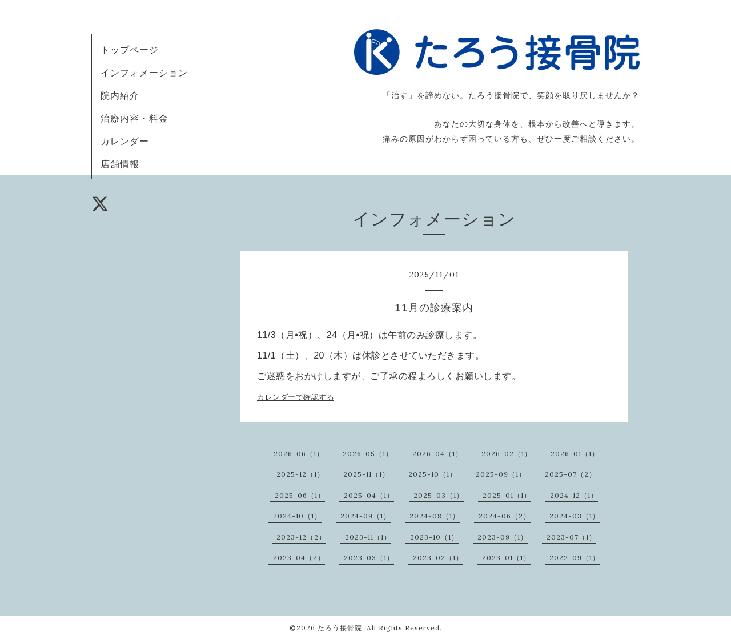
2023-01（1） (506, 557)
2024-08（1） (434, 516)
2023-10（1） (434, 537)
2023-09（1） (502, 537)
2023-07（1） (571, 537)
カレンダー (125, 141)
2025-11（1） (366, 474)
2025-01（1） (507, 495)
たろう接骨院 (340, 627)
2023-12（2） (301, 537)
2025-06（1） (300, 495)
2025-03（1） (438, 495)
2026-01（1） (575, 453)
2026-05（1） (368, 453)
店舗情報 (120, 164)
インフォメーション (144, 72)
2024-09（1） (365, 516)
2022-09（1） (574, 557)
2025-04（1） (369, 495)
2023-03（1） (369, 557)
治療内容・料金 (134, 118)
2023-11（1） (368, 537)
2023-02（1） (438, 557)
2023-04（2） (299, 557)
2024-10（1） (297, 516)
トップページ (130, 49)
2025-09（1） (501, 474)
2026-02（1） (506, 453)
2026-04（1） (437, 453)
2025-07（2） (570, 474)
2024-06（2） (505, 516)
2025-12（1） (300, 474)
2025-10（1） (432, 474)
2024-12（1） (574, 495)
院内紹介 (120, 95)
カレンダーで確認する (295, 397)
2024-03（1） (574, 516)
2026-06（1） (299, 453)
